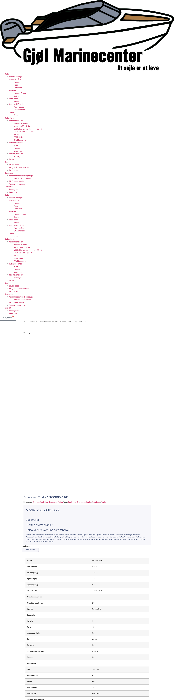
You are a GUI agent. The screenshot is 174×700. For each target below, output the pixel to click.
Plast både (13, 99)
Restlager (17, 156)
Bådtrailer (72, 449)
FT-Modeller (18, 137)
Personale (13, 192)
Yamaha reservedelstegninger (21, 176)
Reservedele (10, 173)
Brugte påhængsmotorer (19, 167)
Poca (16, 85)
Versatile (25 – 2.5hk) (22, 126)
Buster (16, 96)
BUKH (16, 145)
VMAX (16, 134)
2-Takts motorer (20, 140)
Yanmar (17, 148)
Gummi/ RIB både (16, 104)
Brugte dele (13, 170)
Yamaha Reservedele (22, 178)
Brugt (7, 162)
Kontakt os (9, 187)
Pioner (16, 101)
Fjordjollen (18, 88)
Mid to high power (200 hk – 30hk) (28, 129)
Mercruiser (18, 151)
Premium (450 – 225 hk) (24, 132)
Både (7, 74)
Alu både (12, 90)
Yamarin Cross (20, 93)
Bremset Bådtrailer (51, 322)
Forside (24, 322)
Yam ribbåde (19, 107)
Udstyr (11, 159)
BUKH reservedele (16, 181)
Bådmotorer (9, 118)
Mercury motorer (16, 154)
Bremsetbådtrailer (84, 449)
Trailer (11, 112)
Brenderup (18, 115)
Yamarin (17, 82)
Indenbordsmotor (16, 143)
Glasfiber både (15, 79)
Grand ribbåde (19, 110)
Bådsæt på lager (15, 77)
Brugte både (14, 165)
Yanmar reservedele (17, 184)
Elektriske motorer (21, 123)
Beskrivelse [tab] (30, 496)
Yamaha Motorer (16, 121)
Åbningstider (14, 189)
